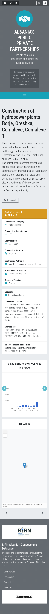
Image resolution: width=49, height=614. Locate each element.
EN (45, 3)
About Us (8, 587)
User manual (9, 571)
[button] (4, 388)
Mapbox (5, 506)
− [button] (5, 435)
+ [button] (5, 432)
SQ (39, 3)
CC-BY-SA (32, 504)
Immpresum (9, 577)
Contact (7, 582)
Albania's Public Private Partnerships (24, 40)
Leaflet (4, 504)
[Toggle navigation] (24, 95)
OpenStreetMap (18, 504)
